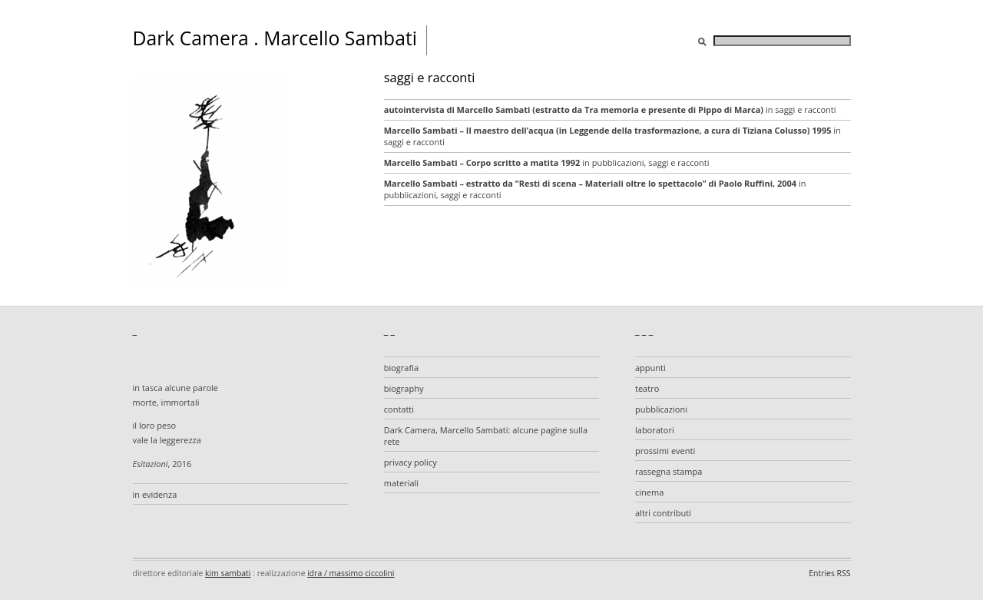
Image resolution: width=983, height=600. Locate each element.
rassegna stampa (668, 471)
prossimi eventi (665, 450)
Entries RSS (829, 573)
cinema (649, 492)
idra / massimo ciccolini (350, 573)
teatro (647, 388)
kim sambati (227, 573)
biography (404, 388)
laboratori (654, 430)
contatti (399, 409)
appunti (650, 367)
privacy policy (410, 462)
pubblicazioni (618, 162)
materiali (401, 483)
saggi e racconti (805, 109)
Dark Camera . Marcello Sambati (275, 38)
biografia (401, 367)
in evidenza (155, 494)
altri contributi (663, 513)
